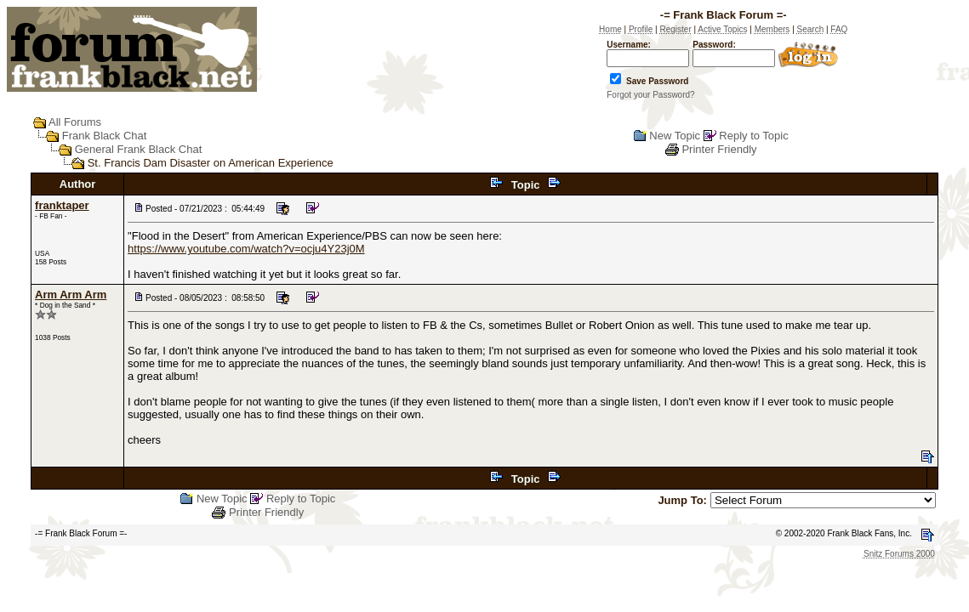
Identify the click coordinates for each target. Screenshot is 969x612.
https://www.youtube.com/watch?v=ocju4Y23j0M (246, 248)
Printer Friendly (718, 149)
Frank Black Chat (104, 135)
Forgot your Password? (650, 94)
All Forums (74, 122)
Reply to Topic (753, 135)
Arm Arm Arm (70, 294)
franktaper (62, 205)
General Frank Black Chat (138, 149)
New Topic (674, 135)
